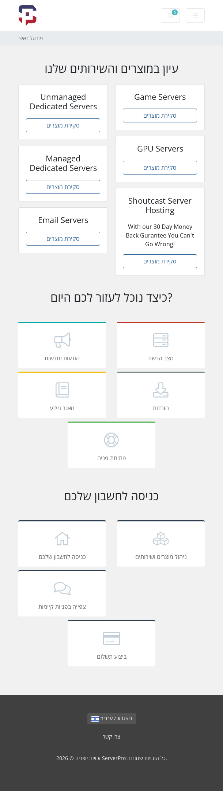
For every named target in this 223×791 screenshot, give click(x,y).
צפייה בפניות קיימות (62, 595)
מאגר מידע (62, 396)
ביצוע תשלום (111, 645)
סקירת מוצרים (63, 125)
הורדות (161, 396)
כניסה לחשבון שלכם (62, 545)
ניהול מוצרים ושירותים (161, 545)
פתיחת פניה (111, 446)
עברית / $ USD (111, 718)
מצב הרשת (161, 346)
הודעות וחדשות (62, 346)
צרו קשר (111, 736)
